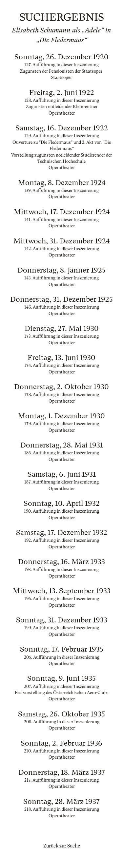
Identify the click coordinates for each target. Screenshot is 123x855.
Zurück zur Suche (61, 845)
